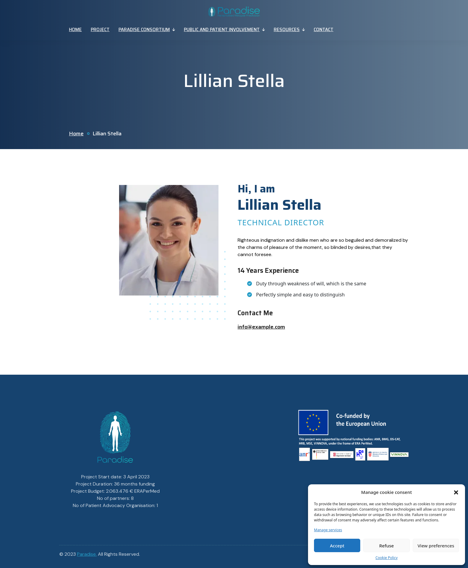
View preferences (436, 546)
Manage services (328, 529)
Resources (287, 29)
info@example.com (261, 327)
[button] (456, 492)
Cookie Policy (386, 557)
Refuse (386, 546)
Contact (323, 29)
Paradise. (87, 554)
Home (75, 29)
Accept (337, 546)
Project (100, 29)
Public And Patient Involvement (222, 29)
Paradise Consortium (144, 29)
